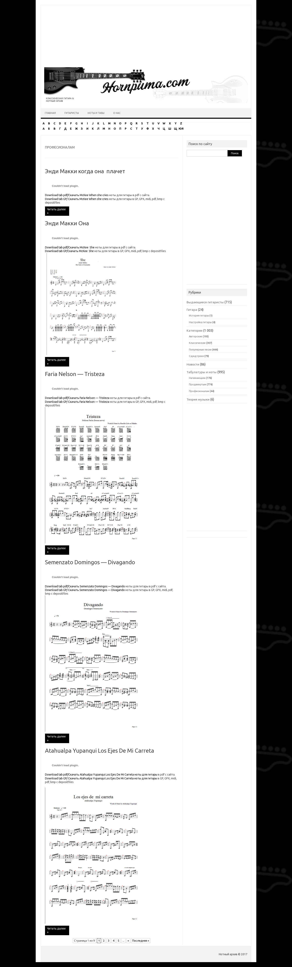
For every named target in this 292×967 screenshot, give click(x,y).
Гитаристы (71, 113)
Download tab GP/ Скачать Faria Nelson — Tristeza (77, 401)
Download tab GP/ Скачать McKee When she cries (76, 199)
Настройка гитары (200, 322)
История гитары (199, 315)
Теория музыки (198, 399)
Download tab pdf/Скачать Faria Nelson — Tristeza (77, 398)
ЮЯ (181, 128)
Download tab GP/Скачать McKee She (69, 251)
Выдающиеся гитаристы (205, 302)
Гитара (192, 309)
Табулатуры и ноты (202, 372)
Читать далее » (56, 211)
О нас (116, 113)
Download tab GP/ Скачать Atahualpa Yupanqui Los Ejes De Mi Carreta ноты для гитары (101, 778)
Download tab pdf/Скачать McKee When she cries (77, 195)
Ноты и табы (96, 113)
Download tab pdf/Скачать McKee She (70, 247)
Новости (193, 364)
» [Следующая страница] (128, 940)
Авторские (195, 336)
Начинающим (197, 377)
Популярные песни (200, 349)
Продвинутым (197, 384)
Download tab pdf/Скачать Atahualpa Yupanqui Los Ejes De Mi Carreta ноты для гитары (101, 774)
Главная (50, 113)
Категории (194, 330)
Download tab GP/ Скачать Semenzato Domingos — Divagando (85, 590)
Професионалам (199, 391)
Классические (197, 342)
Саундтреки (196, 356)
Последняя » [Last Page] (140, 940)
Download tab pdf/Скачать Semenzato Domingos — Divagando (85, 586)
